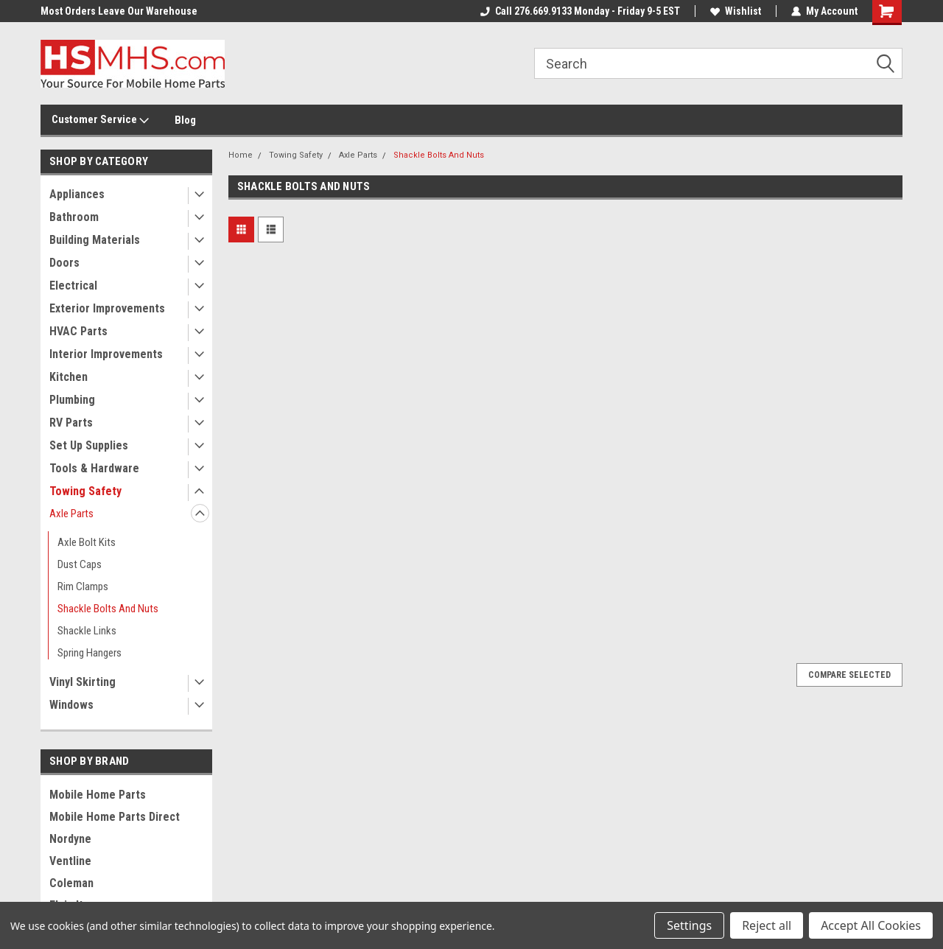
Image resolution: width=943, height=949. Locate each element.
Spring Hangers (89, 652)
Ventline (70, 861)
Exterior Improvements (107, 308)
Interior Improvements (106, 354)
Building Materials (94, 240)
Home (240, 155)
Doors (64, 263)
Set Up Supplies (88, 445)
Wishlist (735, 11)
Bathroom (74, 217)
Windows (71, 705)
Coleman (71, 883)
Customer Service (100, 120)
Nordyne (70, 839)
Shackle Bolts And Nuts (107, 608)
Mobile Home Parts (97, 795)
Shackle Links (86, 630)
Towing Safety (85, 491)
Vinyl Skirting (82, 682)
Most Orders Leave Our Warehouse (119, 11)
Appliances (77, 194)
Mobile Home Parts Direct (114, 817)
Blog (185, 120)
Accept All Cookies (871, 925)
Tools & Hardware (94, 468)
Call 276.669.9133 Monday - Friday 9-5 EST (580, 11)
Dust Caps (79, 564)
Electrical (73, 286)
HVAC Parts (78, 331)
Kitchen (68, 377)
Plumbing (72, 400)
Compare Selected (849, 675)
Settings (689, 925)
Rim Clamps (82, 586)
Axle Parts (71, 513)
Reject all (766, 925)
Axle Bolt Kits (86, 542)
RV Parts (71, 423)
